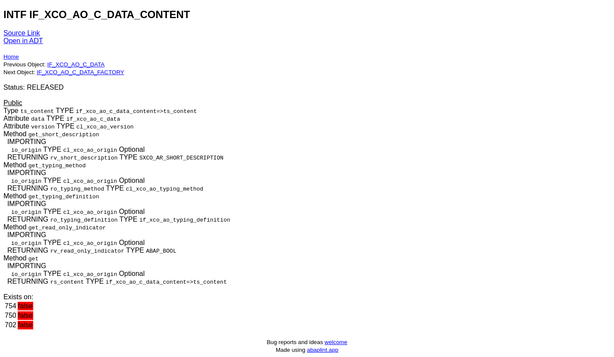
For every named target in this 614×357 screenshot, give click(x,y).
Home (11, 56)
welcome (335, 342)
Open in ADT (23, 40)
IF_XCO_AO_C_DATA (75, 64)
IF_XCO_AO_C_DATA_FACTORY (80, 72)
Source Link (21, 33)
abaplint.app (322, 350)
